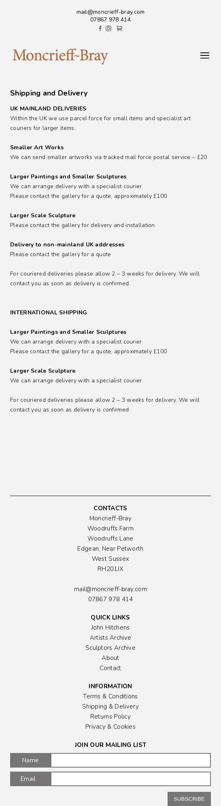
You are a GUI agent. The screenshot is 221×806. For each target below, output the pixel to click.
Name (30, 760)
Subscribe (189, 799)
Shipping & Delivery (110, 706)
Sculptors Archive (110, 648)
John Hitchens (110, 628)
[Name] (131, 760)
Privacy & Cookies (110, 727)
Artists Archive (111, 638)
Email (30, 779)
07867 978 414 (110, 19)
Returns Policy (110, 717)
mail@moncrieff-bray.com (110, 12)
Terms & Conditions (110, 696)
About (110, 658)
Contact (110, 668)
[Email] (131, 779)
